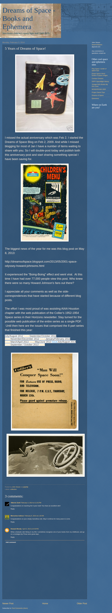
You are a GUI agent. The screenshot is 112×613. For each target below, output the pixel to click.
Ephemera (95, 98)
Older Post (82, 603)
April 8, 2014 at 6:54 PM (30, 529)
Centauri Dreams (97, 78)
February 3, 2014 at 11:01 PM (31, 503)
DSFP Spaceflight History (100, 81)
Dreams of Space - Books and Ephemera (28, 18)
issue (55, 341)
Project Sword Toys (98, 92)
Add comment (11, 542)
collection (13, 489)
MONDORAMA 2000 (99, 89)
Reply (13, 509)
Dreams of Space (98, 95)
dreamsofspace (97, 44)
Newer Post (7, 603)
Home (45, 603)
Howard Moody (16, 529)
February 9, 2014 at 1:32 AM (34, 516)
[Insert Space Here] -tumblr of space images (100, 74)
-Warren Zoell (15, 503)
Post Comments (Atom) (20, 608)
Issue (27, 336)
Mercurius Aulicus (17, 516)
